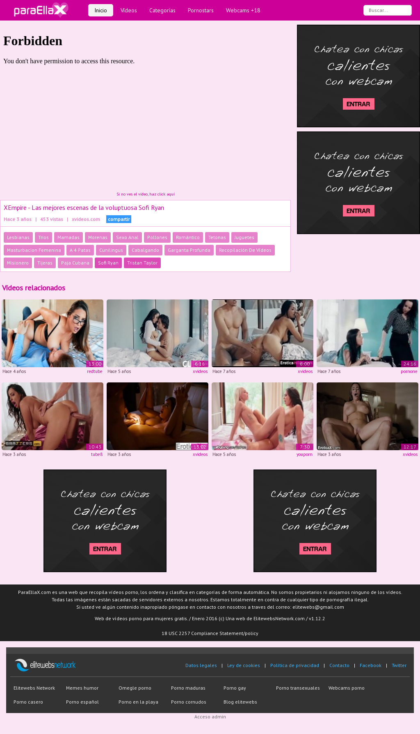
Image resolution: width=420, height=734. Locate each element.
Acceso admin (210, 716)
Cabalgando (145, 250)
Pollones (157, 237)
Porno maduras (188, 688)
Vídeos (129, 10)
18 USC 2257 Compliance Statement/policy (210, 633)
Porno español (82, 702)
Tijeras (44, 263)
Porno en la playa (138, 702)
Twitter (399, 665)
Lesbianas (18, 237)
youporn (305, 454)
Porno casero (28, 702)
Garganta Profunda (189, 250)
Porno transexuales (298, 688)
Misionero (18, 263)
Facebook (370, 665)
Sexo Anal (127, 237)
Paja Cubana (75, 263)
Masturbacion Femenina (34, 250)
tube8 (97, 454)
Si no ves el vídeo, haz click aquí (145, 194)
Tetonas (217, 237)
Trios (43, 237)
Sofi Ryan (108, 263)
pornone (409, 371)
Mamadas (68, 237)
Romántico (188, 237)
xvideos (200, 371)
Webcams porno (347, 688)
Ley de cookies (243, 665)
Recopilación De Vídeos (245, 250)
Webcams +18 (243, 10)
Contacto (339, 665)
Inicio (100, 10)
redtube (95, 371)
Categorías (162, 10)
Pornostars (201, 10)
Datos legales (201, 665)
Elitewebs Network (34, 688)
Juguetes (244, 237)
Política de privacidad (294, 665)
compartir (119, 219)
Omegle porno (135, 688)
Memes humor (82, 688)
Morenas (97, 237)
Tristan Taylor (142, 263)
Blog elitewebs (240, 702)
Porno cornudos (188, 702)
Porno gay (235, 688)
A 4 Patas (80, 250)
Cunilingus (111, 250)
